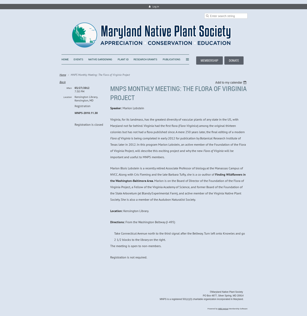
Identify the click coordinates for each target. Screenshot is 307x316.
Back (63, 82)
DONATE (234, 60)
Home (63, 75)
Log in (156, 6)
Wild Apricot (223, 309)
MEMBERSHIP (209, 60)
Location (67, 97)
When (69, 88)
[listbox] (231, 82)
